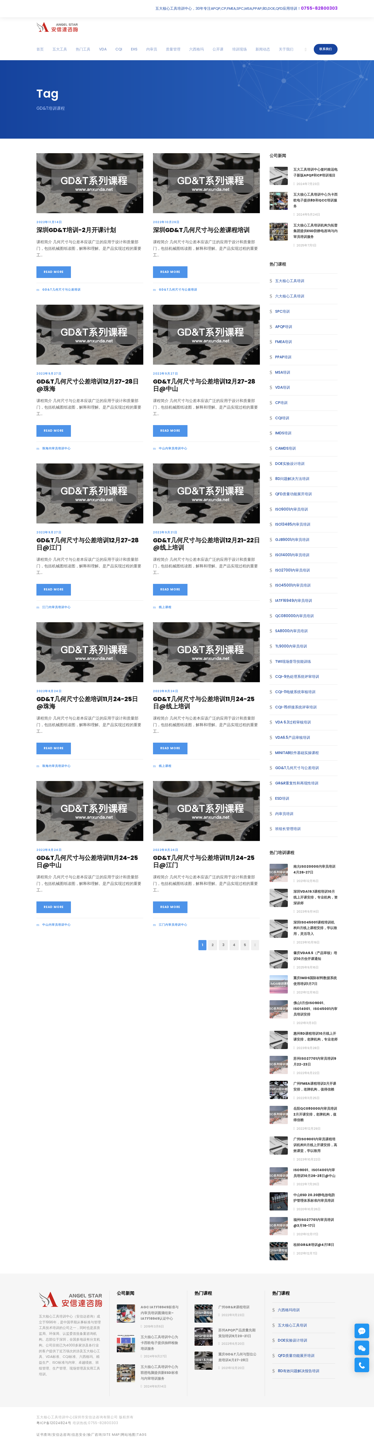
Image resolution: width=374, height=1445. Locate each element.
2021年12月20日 (233, 1368)
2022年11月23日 (233, 1315)
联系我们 (325, 49)
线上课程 (165, 607)
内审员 (151, 49)
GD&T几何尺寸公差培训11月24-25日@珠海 (87, 703)
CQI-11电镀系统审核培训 (295, 691)
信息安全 (79, 1434)
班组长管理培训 (288, 828)
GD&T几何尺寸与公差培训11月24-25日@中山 (87, 861)
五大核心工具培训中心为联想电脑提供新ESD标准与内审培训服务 (159, 1372)
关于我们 (286, 49)
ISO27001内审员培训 (292, 570)
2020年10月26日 (309, 1209)
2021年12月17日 (307, 1234)
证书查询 (43, 1434)
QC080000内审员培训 (294, 615)
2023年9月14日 (308, 911)
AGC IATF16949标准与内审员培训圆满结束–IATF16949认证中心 (159, 1313)
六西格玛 (196, 49)
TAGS (142, 1434)
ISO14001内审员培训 (292, 554)
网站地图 (128, 1434)
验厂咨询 (94, 1434)
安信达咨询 (61, 1434)
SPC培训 (282, 311)
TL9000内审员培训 (291, 646)
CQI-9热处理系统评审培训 (297, 676)
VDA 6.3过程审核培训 (293, 722)
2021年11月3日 (307, 1023)
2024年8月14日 (155, 1386)
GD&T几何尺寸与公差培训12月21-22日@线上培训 (206, 544)
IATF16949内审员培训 (293, 600)
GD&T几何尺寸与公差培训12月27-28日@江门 (87, 544)
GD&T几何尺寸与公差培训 (61, 290)
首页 (40, 49)
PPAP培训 (283, 357)
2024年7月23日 (308, 184)
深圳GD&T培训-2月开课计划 (76, 230)
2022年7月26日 (308, 1184)
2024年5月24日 (308, 214)
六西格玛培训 (289, 1309)
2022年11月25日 (308, 1098)
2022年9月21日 (165, 532)
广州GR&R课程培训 (233, 1307)
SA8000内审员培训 (291, 630)
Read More (54, 272)
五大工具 (59, 49)
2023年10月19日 (308, 942)
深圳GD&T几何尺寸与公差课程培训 (201, 230)
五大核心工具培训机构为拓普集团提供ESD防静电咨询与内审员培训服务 (315, 231)
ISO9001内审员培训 (291, 509)
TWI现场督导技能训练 (293, 661)
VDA (103, 49)
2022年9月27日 (48, 373)
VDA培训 (282, 387)
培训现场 (239, 49)
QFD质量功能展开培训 (293, 493)
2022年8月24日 (49, 691)
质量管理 (173, 49)
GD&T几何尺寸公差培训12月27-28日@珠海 (87, 385)
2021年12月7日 (307, 1253)
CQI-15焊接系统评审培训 (296, 707)
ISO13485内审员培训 (292, 524)
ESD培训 (282, 798)
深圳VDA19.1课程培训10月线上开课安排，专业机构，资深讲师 (315, 897)
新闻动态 (262, 49)
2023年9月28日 (308, 1048)
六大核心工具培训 (289, 296)
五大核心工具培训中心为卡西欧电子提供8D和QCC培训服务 (315, 200)
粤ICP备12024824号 (53, 1422)
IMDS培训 (283, 433)
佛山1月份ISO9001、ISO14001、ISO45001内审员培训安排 (315, 1008)
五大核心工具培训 (289, 280)
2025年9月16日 (308, 967)
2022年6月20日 (233, 1343)
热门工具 (83, 49)
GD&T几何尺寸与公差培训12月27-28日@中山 (204, 385)
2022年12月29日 (309, 1128)
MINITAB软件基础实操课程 (297, 752)
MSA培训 (282, 372)
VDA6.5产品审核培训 (292, 737)
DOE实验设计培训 (290, 463)
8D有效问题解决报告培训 (298, 1370)
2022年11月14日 (49, 222)
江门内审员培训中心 (56, 607)
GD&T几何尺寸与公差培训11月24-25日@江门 (204, 861)
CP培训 (281, 402)
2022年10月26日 (166, 222)
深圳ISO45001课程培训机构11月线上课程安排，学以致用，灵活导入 (315, 928)
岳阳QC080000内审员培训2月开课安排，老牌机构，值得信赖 (315, 1114)
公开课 (217, 49)
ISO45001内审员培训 (293, 585)
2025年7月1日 (306, 245)
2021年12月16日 (308, 992)
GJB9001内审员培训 (292, 539)
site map (111, 1434)
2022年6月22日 (308, 1073)
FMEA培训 (283, 341)
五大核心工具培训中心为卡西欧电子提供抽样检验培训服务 (159, 1343)
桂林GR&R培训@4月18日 (313, 1244)
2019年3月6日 (154, 1326)
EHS (134, 49)
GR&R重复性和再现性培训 (296, 783)
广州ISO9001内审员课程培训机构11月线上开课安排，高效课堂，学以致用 (315, 1145)
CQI (118, 49)
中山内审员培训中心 (173, 448)
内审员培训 (284, 813)
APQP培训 (283, 326)
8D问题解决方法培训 (292, 478)
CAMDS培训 (285, 448)
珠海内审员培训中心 (56, 448)
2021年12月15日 (308, 881)
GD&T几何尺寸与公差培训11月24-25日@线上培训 (204, 703)
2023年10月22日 (309, 1159)
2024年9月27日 (155, 1356)
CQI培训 (282, 417)
